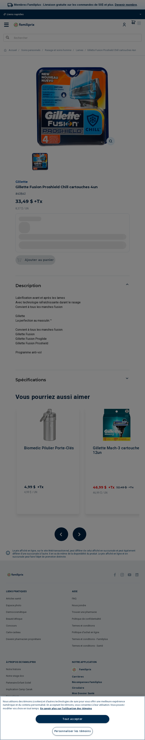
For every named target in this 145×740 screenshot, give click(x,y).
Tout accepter (72, 719)
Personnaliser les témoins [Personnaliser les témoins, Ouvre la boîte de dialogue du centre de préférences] (72, 731)
